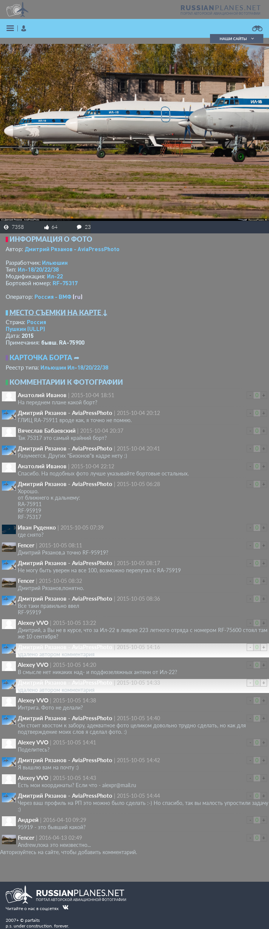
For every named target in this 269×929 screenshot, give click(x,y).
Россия (36, 321)
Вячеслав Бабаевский (47, 430)
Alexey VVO (33, 622)
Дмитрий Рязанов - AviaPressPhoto (72, 248)
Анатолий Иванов (42, 394)
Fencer (26, 545)
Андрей (28, 819)
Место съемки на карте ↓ (58, 312)
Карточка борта (40, 357)
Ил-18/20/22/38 (38, 269)
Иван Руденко (37, 527)
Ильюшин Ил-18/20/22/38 (74, 367)
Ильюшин (55, 262)
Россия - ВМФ (53, 296)
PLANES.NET (220, 7)
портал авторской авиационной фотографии (220, 14)
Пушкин (25, 328)
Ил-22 (55, 276)
